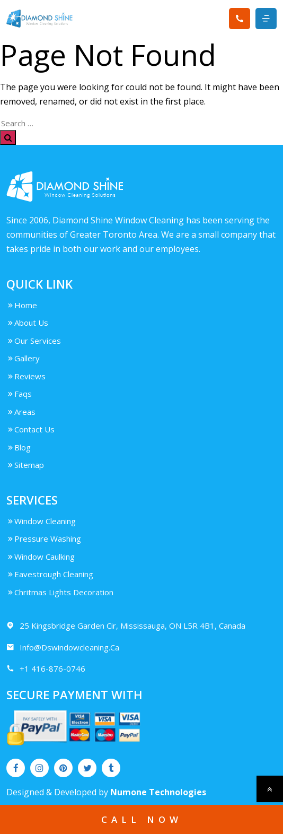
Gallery (23, 358)
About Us (27, 322)
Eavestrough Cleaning (49, 574)
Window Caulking (40, 556)
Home (21, 305)
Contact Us (30, 429)
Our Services (33, 340)
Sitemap (25, 464)
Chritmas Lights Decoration (59, 592)
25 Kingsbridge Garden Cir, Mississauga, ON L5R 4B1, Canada (125, 626)
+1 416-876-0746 (45, 669)
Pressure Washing (43, 538)
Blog (18, 447)
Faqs (19, 393)
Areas (21, 411)
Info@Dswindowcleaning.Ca (62, 647)
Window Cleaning (41, 521)
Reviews (26, 376)
